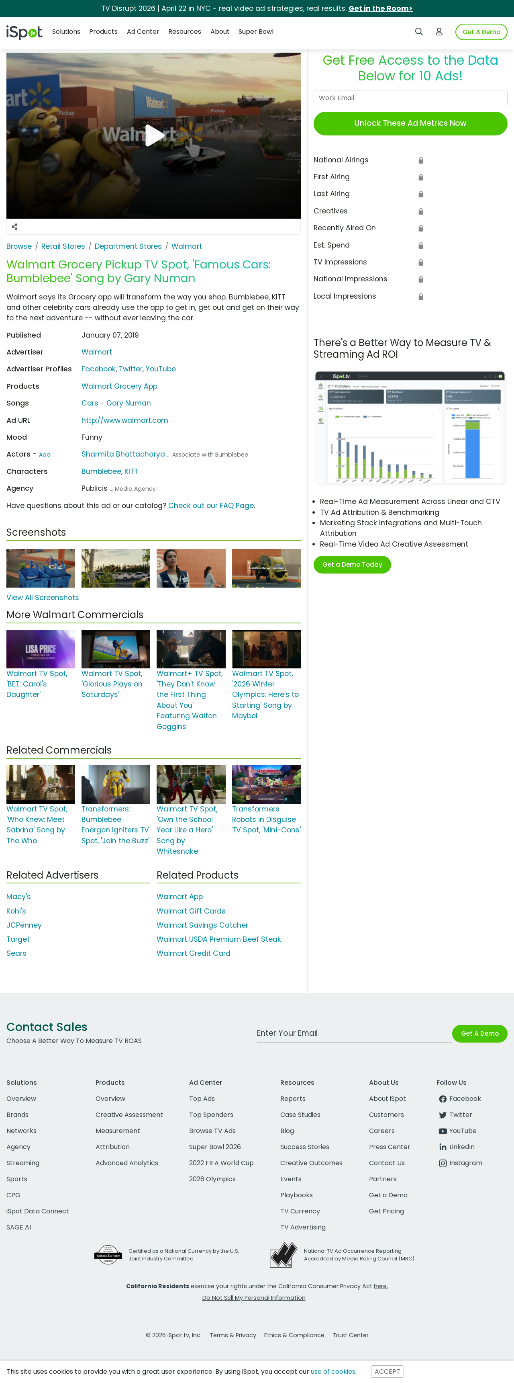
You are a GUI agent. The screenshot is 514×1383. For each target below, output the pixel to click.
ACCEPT (387, 1371)
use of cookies (333, 1371)
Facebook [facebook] (458, 1098)
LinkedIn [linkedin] (455, 1146)
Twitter (131, 369)
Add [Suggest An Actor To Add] (45, 455)
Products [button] (103, 31)
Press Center (389, 1146)
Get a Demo (388, 1195)
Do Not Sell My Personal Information (254, 1298)
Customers (386, 1114)
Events (291, 1179)
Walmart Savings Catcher (202, 925)
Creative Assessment (129, 1114)
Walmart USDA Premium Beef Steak (219, 939)
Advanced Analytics (127, 1163)
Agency (18, 1146)
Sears (16, 953)
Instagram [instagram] (459, 1163)
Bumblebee (101, 471)
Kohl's (16, 911)
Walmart (97, 352)
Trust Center (350, 1335)
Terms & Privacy (233, 1335)
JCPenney (24, 925)
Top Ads (202, 1098)
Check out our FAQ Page (211, 505)
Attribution (113, 1146)
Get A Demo (481, 32)
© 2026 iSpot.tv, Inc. (174, 1335)
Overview (21, 1098)
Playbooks (296, 1195)
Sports (16, 1179)
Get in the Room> (381, 8)
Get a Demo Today (352, 564)
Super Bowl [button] (256, 31)
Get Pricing (386, 1211)
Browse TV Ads (212, 1130)
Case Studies (300, 1114)
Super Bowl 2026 (215, 1146)
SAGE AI (18, 1227)
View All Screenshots (42, 597)
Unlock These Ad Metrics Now (411, 123)
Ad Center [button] (143, 31)
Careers (382, 1130)
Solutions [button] (66, 31)
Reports (293, 1098)
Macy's (18, 897)
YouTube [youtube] (456, 1130)
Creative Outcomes (311, 1163)
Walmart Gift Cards (191, 911)
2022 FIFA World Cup (221, 1163)
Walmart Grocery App (119, 386)
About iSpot (387, 1098)
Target (18, 939)
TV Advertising (303, 1227)
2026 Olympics (212, 1179)
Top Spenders (211, 1114)
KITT (131, 471)
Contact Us (387, 1163)
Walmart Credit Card (193, 953)
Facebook (99, 369)
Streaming (22, 1163)
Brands (17, 1114)
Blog (287, 1130)
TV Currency (300, 1211)
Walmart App (180, 897)
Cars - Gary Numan (116, 403)
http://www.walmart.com (125, 420)
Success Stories (304, 1146)
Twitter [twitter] (454, 1114)
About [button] (220, 31)
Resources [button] (184, 31)
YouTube (161, 369)
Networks (21, 1130)
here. (381, 1286)
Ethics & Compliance (294, 1335)
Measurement (118, 1130)
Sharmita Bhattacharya (123, 454)
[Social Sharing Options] (14, 226)
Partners (383, 1179)
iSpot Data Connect (37, 1211)
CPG (13, 1195)
